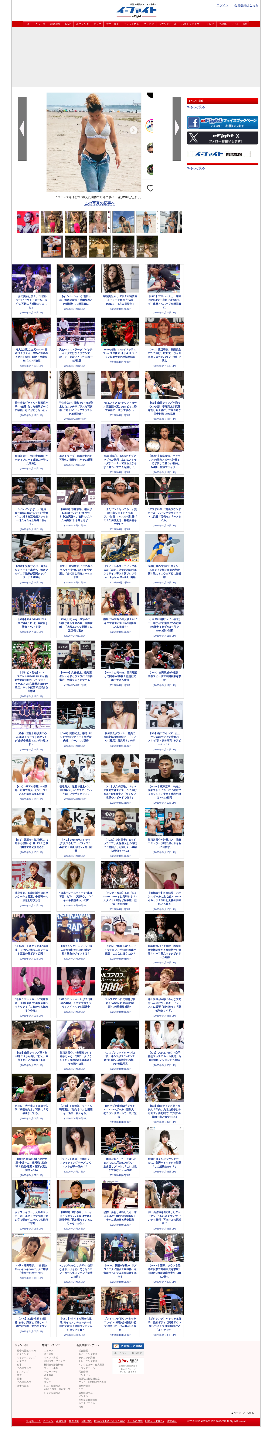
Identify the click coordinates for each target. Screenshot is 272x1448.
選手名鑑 (48, 1375)
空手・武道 (112, 24)
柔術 (19, 1378)
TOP (27, 24)
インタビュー (86, 1375)
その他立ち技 (24, 1368)
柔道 (19, 1375)
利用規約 (86, 1421)
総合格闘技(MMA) (26, 1350)
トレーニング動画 (88, 1361)
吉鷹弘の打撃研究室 (89, 1378)
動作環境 (74, 1421)
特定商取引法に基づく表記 (109, 1421)
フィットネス (131, 24)
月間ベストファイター (55, 1361)
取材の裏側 (84, 1385)
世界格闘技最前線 (88, 1399)
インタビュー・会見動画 (91, 1364)
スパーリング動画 (88, 1354)
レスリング (23, 1371)
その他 (223, 24)
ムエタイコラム (87, 1403)
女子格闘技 (23, 1385)
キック (97, 24)
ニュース (40, 24)
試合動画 (83, 1350)
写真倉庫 (83, 1371)
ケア (81, 1389)
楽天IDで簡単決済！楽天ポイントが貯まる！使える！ (128, 1365)
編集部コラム (86, 1392)
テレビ (210, 24)
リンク (47, 1382)
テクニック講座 (87, 1357)
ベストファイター (191, 24)
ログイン (222, 5)
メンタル (83, 1396)
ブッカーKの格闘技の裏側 (92, 1382)
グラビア (149, 24)
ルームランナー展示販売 (128, 1353)
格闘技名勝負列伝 (53, 1364)
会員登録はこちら (246, 5)
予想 (46, 1378)
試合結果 (55, 24)
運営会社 (172, 1421)
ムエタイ (21, 1361)
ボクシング (82, 24)
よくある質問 (135, 1421)
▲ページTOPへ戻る (242, 1412)
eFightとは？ (33, 1421)
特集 (81, 1406)
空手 (19, 1364)
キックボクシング (26, 1357)
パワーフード (51, 1371)
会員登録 (61, 1421)
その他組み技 (24, 1382)
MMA (68, 24)
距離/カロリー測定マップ (57, 1389)
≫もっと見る (196, 107)
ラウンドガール (168, 24)
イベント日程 (239, 24)
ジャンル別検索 (52, 1392)
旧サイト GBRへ (154, 1421)
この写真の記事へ (99, 203)
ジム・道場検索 (52, 1385)
